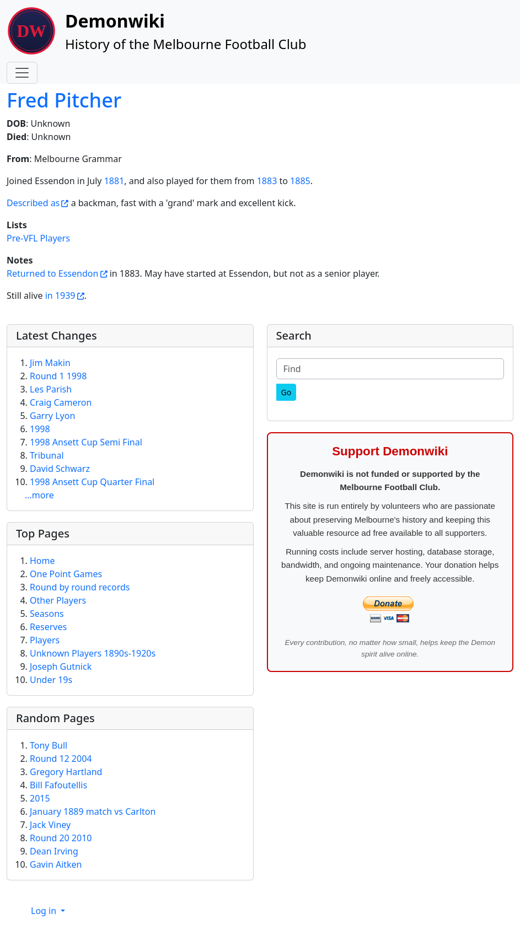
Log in (44, 911)
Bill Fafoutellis (58, 785)
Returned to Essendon (52, 273)
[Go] (286, 392)
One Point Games (66, 574)
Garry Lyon (52, 416)
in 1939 (60, 295)
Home (42, 561)
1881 (114, 181)
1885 (300, 181)
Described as (33, 203)
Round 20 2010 (61, 838)
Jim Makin (50, 363)
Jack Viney (50, 825)
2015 (40, 798)
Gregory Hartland (66, 772)
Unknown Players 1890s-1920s (93, 653)
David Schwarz (60, 469)
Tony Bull (48, 745)
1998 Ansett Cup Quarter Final (92, 482)
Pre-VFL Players (38, 238)
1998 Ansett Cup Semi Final (86, 442)
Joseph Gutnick (61, 666)
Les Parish (51, 389)
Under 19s (51, 680)
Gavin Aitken (56, 864)
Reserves (48, 627)
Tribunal (47, 455)
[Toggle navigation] (22, 73)
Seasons (47, 614)
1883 (267, 181)
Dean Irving (54, 851)
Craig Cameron (61, 402)
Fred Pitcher (64, 100)
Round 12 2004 (61, 758)
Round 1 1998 (58, 376)
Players (45, 640)
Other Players (58, 600)
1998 (40, 429)
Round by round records (80, 587)
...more (39, 495)
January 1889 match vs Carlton (93, 811)
